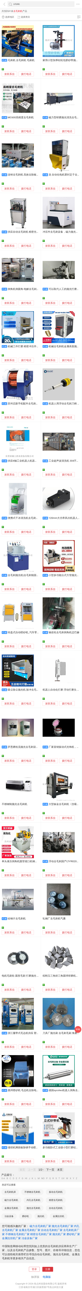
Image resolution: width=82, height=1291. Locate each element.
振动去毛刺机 (56, 1192)
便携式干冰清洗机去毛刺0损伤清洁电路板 (31, 518)
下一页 (50, 1169)
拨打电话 (26, 74)
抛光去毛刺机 (33, 1208)
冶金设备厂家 (30, 1238)
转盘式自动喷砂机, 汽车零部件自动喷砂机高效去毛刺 (38, 632)
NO (42, 1178)
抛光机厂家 (59, 1234)
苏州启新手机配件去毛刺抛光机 (26, 403)
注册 (47, 1269)
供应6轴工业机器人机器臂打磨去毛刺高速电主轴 (35, 460)
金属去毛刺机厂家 (29, 1230)
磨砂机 (25, 1216)
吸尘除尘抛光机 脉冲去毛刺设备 (26, 689)
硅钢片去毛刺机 (17, 918)
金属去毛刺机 (11, 1208)
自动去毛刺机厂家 (52, 1230)
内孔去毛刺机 (33, 1200)
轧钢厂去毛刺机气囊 (54, 918)
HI (26, 1178)
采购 (78, 1029)
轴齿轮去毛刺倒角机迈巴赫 (64, 632)
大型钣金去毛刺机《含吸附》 (65, 804)
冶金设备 (9, 1216)
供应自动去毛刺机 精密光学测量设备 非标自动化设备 (38, 231)
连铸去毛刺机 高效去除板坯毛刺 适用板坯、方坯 (35, 174)
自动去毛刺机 (56, 1208)
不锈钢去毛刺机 (32, 1192)
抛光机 (41, 1216)
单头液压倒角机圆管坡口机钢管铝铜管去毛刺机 (28, 861)
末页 (60, 1169)
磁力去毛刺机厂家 (40, 1226)
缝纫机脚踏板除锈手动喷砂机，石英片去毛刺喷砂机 (37, 1147)
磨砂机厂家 (73, 1234)
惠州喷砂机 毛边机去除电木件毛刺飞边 (30, 1090)
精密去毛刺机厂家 (41, 1234)
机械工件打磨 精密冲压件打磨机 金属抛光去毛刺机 (36, 346)
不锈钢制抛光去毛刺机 (14, 804)
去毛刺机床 (10, 1192)
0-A (3, 1178)
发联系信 (9, 74)
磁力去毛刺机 (11, 1200)
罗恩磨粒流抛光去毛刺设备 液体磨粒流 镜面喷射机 (36, 747)
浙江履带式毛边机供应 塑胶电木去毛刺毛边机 (34, 1033)
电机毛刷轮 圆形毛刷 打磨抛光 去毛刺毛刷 (26, 975)
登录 (34, 1269)
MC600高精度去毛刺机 (21, 117)
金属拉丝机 (58, 1216)
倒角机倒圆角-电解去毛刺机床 (25, 289)
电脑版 (47, 1276)
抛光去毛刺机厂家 (62, 1226)
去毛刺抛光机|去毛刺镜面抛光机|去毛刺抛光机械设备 (38, 575)
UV (62, 1178)
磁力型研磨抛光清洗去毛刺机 (65, 117)
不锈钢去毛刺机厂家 (17, 1234)
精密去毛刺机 (56, 1200)
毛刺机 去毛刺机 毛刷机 (21, 60)
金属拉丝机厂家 (11, 1238)
